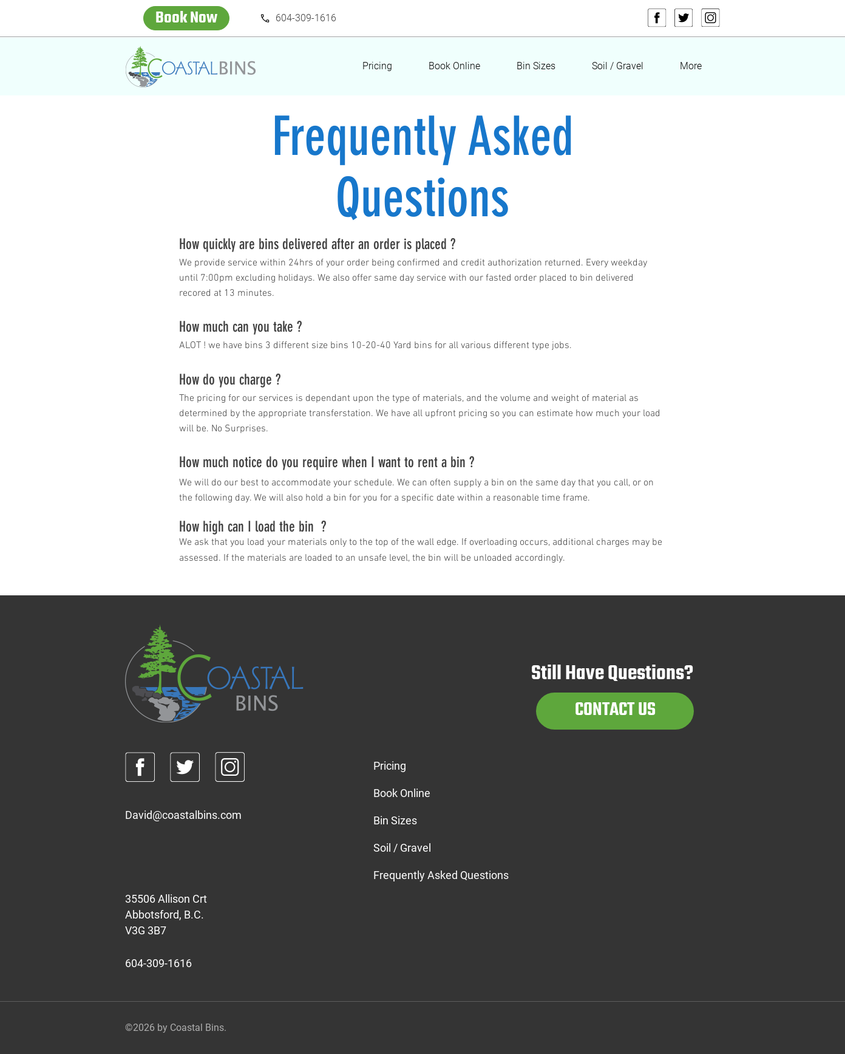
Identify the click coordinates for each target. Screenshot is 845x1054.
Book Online (401, 793)
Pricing (389, 765)
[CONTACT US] (615, 711)
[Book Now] (186, 18)
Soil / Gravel (402, 847)
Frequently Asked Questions (422, 875)
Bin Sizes (395, 820)
